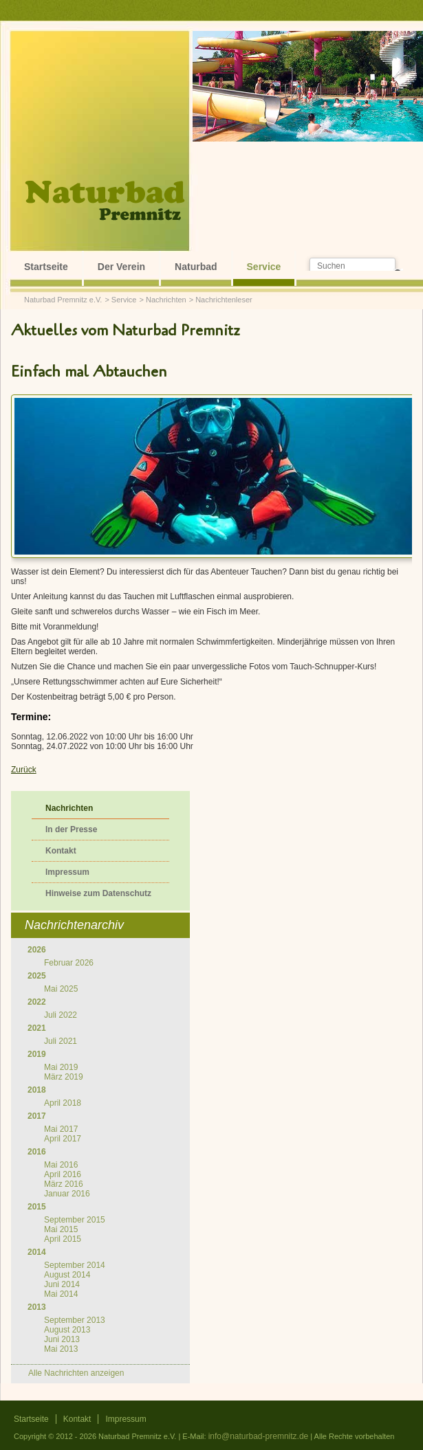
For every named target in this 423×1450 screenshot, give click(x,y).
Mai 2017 (61, 1129)
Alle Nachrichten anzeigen (76, 1373)
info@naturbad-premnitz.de (258, 1436)
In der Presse (71, 829)
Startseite (46, 266)
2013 (37, 1307)
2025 (37, 976)
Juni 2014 (62, 1284)
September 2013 (74, 1320)
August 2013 (67, 1330)
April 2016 (62, 1174)
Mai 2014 (61, 1294)
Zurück (23, 769)
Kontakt (60, 851)
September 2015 (74, 1220)
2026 (37, 950)
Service (264, 266)
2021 (37, 1028)
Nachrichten (166, 299)
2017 (37, 1116)
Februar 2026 (69, 963)
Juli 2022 (60, 1015)
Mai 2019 (61, 1067)
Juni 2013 (62, 1339)
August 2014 (67, 1275)
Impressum (67, 872)
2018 (37, 1090)
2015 (37, 1207)
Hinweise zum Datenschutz (98, 893)
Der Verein (121, 266)
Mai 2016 (61, 1165)
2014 (37, 1252)
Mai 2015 (61, 1229)
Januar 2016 (67, 1193)
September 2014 (74, 1265)
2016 (37, 1152)
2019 (37, 1054)
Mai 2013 (61, 1349)
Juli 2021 (60, 1041)
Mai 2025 (61, 989)
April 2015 (62, 1239)
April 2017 (62, 1139)
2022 (37, 1002)
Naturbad (196, 266)
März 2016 (63, 1184)
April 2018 (62, 1103)
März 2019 (63, 1077)
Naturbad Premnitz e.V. (63, 299)
